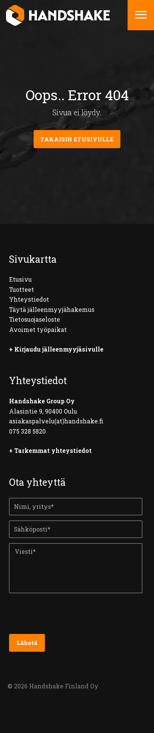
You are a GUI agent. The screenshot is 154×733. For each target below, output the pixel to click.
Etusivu (20, 279)
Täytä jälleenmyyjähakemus (51, 309)
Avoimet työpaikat (38, 329)
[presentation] (66, 616)
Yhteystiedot (29, 299)
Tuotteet (21, 289)
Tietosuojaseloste (34, 319)
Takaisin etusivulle (77, 139)
